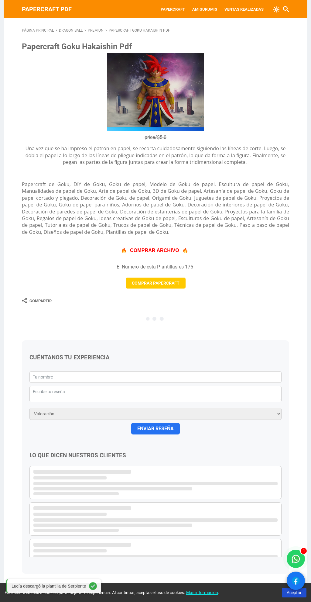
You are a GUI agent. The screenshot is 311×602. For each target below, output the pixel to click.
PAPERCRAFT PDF (47, 9)
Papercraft (173, 9)
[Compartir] (37, 301)
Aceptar (294, 592)
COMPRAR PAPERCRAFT (155, 283)
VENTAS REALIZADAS (244, 9)
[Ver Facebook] (296, 581)
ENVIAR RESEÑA (155, 428)
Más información (202, 592)
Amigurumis (204, 9)
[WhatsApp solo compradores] (296, 559)
